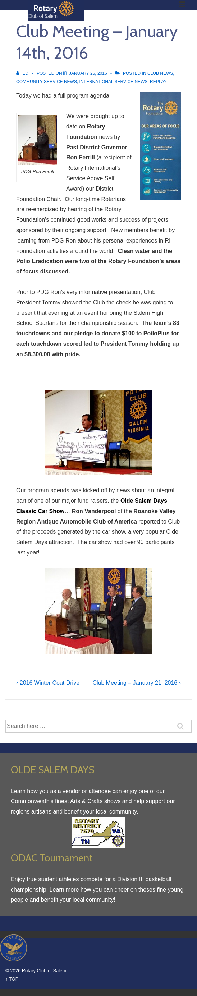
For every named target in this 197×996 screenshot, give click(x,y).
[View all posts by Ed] (22, 73)
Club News (160, 73)
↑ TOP (11, 979)
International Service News (113, 81)
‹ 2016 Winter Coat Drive (47, 683)
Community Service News (46, 81)
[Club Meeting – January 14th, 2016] (88, 73)
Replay (158, 81)
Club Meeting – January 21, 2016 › (137, 683)
